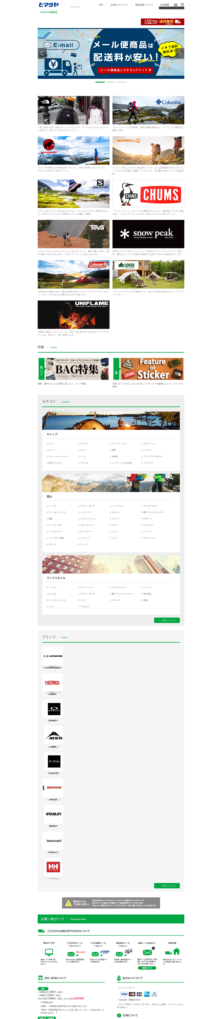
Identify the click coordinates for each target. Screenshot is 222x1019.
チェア (83, 450)
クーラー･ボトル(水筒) (122, 463)
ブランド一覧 (166, 21)
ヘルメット (85, 538)
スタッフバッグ (87, 525)
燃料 (114, 450)
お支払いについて (119, 4)
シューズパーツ (55, 531)
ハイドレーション (88, 519)
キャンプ (52, 434)
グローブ (147, 519)
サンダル (52, 594)
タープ (51, 450)
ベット (83, 456)
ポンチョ (116, 512)
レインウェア (118, 506)
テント (51, 443)
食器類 (115, 456)
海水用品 (147, 594)
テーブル (84, 443)
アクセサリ (148, 525)
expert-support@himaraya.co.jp (136, 969)
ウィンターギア (55, 525)
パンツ (115, 531)
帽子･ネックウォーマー (154, 512)
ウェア (115, 525)
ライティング (149, 443)
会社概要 (164, 4)
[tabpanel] (111, 53)
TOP (101, 4)
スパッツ (116, 519)
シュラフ (147, 450)
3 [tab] (121, 82)
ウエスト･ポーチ (87, 506)
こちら (48, 980)
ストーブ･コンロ (119, 443)
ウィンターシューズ (57, 512)
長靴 (50, 519)
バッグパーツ (86, 512)
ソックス (147, 531)
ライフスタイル (56, 578)
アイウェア (148, 463)
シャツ (115, 538)
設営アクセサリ (55, 463)
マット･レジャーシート (58, 456)
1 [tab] (100, 82)
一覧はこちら (167, 620)
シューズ (52, 506)
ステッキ (52, 544)
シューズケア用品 (56, 538)
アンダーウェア (150, 506)
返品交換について (144, 4)
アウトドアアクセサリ (153, 456)
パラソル (84, 463)
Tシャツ (83, 544)
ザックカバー (86, 531)
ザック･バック (150, 538)
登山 (49, 496)
